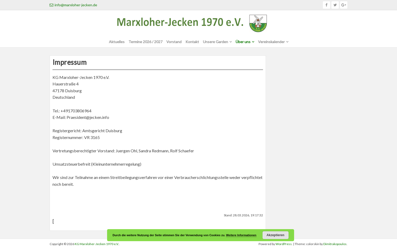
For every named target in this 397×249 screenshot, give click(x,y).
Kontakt (192, 41)
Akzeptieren (275, 235)
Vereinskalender (271, 41)
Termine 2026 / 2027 (145, 41)
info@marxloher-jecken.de (73, 5)
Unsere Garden (215, 41)
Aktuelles (117, 41)
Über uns (243, 41)
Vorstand (174, 41)
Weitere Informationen (241, 235)
